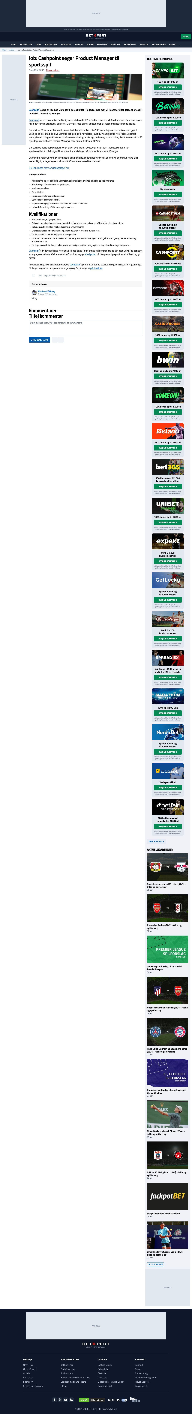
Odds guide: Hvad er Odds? (111, 1381)
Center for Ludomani (33, 1386)
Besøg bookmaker (168, 87)
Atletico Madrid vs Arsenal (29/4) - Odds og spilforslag (167, 1009)
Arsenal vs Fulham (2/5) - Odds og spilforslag (164, 926)
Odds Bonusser (67, 1369)
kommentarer (53, 70)
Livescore (102, 44)
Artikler (79, 44)
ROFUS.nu (91, 29)
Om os (138, 1369)
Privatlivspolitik (142, 1381)
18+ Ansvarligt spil (108, 1409)
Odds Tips (28, 1365)
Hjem (4, 50)
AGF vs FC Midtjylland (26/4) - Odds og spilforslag (166, 1173)
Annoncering (141, 1373)
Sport (14, 44)
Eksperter (28, 1377)
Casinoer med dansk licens (73, 1381)
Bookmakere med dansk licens (75, 1377)
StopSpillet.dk (124, 29)
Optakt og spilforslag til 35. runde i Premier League (164, 968)
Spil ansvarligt (72, 29)
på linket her (96, 268)
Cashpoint (34, 110)
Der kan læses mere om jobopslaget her (49, 168)
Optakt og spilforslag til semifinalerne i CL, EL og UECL (166, 1091)
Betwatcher (130, 44)
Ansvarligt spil (105, 1386)
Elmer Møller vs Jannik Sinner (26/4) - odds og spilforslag (166, 1132)
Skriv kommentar (39, 339)
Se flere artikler (155, 1264)
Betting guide (159, 44)
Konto (186, 36)
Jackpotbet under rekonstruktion (163, 1213)
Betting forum (105, 1365)
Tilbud (63, 1386)
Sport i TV (115, 44)
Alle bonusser (156, 841)
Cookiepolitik (141, 1386)
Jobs (64, 275)
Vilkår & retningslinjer (145, 1377)
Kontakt (139, 1365)
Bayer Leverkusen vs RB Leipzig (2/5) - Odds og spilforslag (166, 885)
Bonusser (66, 44)
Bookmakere (51, 44)
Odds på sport (30, 1369)
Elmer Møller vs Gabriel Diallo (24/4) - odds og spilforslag (166, 1253)
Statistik (144, 44)
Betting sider (66, 1365)
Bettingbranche (55, 275)
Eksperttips (26, 44)
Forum (90, 44)
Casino (172, 44)
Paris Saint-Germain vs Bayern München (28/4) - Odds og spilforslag (167, 1050)
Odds (38, 44)
